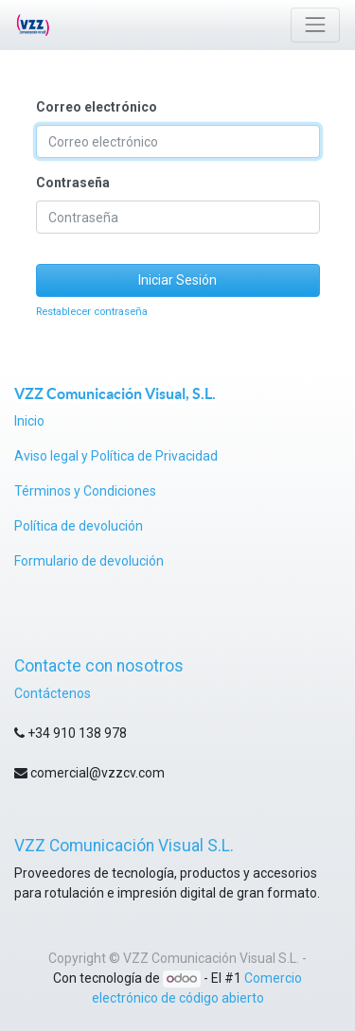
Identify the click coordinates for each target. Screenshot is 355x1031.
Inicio (29, 420)
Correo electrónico (96, 106)
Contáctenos (52, 693)
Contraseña (73, 182)
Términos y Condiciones (85, 490)
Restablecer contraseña (92, 312)
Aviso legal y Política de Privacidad (116, 455)
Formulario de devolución (89, 560)
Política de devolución (80, 525)
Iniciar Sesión (177, 280)
